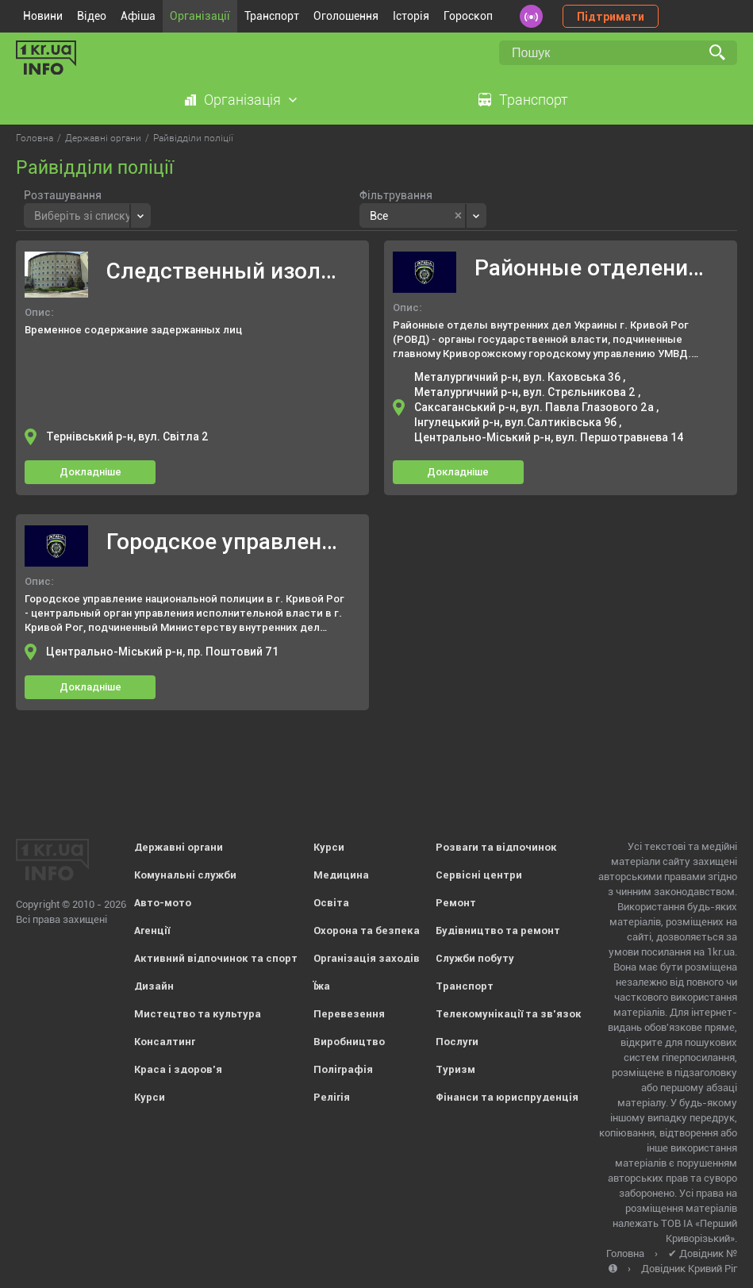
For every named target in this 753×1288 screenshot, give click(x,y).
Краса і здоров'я (178, 1069)
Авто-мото (162, 903)
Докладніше (90, 472)
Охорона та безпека (366, 930)
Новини (43, 16)
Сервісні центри (479, 875)
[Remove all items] (458, 216)
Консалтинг (164, 1042)
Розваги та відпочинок (496, 847)
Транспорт (271, 16)
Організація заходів (366, 958)
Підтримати (610, 16)
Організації (200, 16)
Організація (242, 99)
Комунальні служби (185, 875)
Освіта (331, 903)
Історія (411, 16)
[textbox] (82, 214)
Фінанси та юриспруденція (507, 1097)
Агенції (152, 930)
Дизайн (154, 986)
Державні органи (178, 847)
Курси (149, 1097)
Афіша (138, 16)
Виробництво (349, 1042)
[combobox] (87, 215)
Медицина (341, 875)
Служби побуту (475, 958)
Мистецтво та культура (197, 1014)
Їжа (321, 986)
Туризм (455, 1069)
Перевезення (349, 1014)
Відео (91, 16)
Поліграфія (343, 1069)
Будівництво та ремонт (498, 930)
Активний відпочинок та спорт (216, 958)
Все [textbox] (379, 216)
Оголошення (345, 16)
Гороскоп (468, 16)
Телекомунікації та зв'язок (509, 1014)
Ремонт (456, 903)
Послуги (457, 1042)
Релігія (331, 1097)
